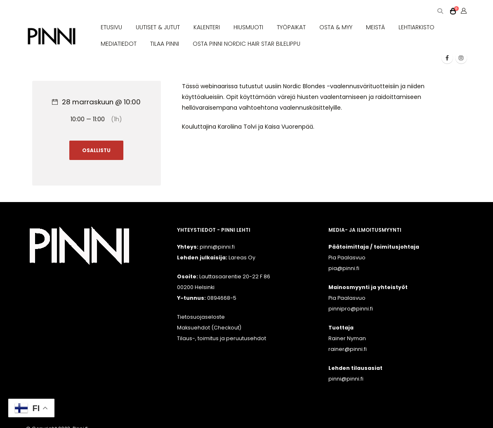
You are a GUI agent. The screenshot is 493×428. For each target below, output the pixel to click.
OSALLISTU (96, 150)
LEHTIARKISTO (416, 27)
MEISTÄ (375, 27)
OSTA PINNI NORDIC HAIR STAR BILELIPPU (246, 44)
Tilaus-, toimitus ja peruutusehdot (221, 338)
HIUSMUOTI (248, 27)
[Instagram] (461, 57)
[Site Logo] (51, 36)
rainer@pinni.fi (347, 349)
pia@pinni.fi (343, 268)
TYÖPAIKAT (291, 27)
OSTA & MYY (335, 27)
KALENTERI (206, 27)
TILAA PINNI (164, 44)
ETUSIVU (111, 27)
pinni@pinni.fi (345, 378)
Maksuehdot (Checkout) (209, 327)
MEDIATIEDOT (119, 44)
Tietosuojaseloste (201, 316)
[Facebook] (447, 57)
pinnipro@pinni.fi (350, 308)
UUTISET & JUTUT (158, 27)
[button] (440, 11)
